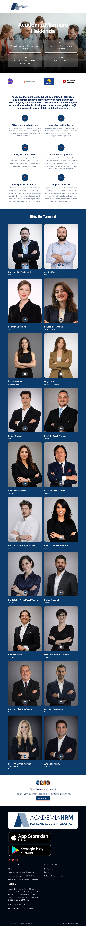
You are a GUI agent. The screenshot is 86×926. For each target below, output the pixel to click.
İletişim (46, 872)
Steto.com (12, 869)
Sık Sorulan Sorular (26, 923)
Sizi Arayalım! (43, 798)
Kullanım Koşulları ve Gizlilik (54, 876)
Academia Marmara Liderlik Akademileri (23, 879)
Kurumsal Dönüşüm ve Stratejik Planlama (24, 876)
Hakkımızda (48, 869)
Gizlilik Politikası (13, 923)
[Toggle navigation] (2, 3)
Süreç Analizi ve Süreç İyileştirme (21, 872)
